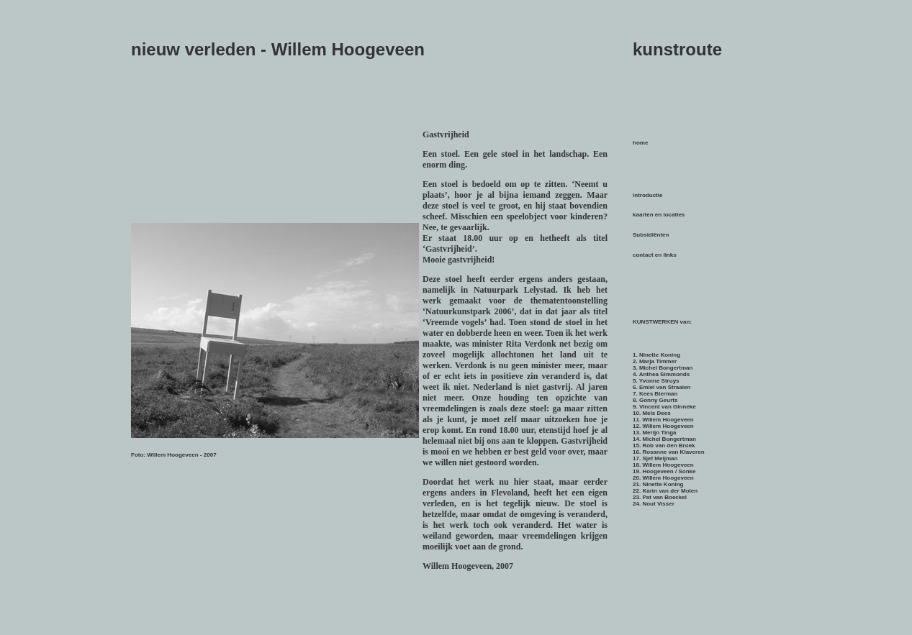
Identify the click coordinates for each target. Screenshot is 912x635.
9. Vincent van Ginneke (664, 406)
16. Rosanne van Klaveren (669, 452)
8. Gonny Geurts (655, 400)
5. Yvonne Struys (656, 381)
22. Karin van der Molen (665, 491)
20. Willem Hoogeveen (663, 478)
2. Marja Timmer (655, 361)
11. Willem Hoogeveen (663, 419)
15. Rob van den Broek (664, 445)
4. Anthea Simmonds (661, 374)
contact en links (655, 255)
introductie (648, 195)
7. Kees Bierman (655, 393)
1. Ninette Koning (656, 355)
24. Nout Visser (653, 504)
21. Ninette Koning (658, 484)
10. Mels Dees (652, 413)
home (640, 143)
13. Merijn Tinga (655, 432)
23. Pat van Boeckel (660, 497)
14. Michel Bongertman (664, 439)
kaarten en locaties (659, 214)
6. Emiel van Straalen (661, 387)
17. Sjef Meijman (655, 458)
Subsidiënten (651, 235)
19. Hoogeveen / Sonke (664, 471)
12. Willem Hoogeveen (663, 426)
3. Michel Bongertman (662, 368)
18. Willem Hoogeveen (663, 465)
